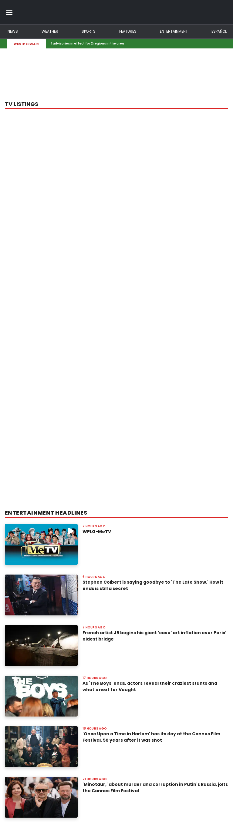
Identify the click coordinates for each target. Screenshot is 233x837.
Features (128, 31)
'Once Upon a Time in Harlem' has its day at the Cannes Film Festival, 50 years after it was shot (151, 737)
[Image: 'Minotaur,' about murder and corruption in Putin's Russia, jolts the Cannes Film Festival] (41, 797)
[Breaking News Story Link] (134, 43)
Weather (50, 31)
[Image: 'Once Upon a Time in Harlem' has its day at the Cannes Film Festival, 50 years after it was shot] (41, 746)
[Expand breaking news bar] (224, 43)
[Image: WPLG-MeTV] (41, 544)
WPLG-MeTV (97, 532)
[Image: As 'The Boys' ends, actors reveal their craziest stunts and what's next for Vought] (41, 696)
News (13, 31)
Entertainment (174, 31)
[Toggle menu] (9, 12)
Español (219, 31)
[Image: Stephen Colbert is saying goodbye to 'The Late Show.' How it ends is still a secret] (41, 595)
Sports (89, 31)
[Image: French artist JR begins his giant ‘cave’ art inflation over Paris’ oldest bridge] (41, 645)
